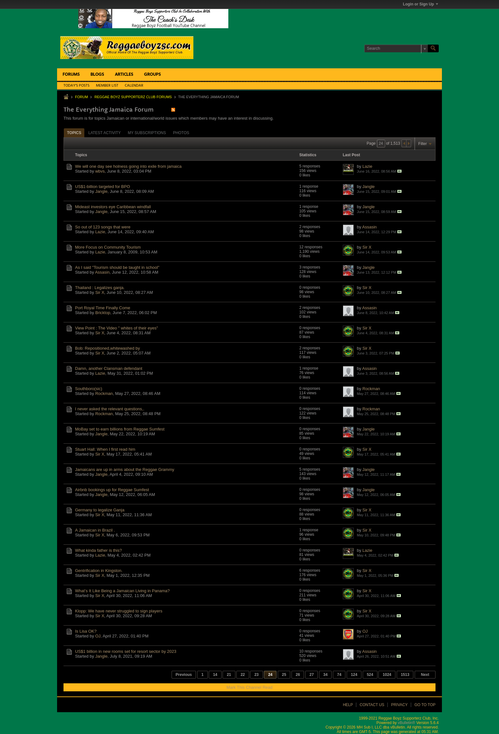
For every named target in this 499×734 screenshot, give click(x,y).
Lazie (367, 166)
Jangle (101, 191)
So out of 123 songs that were (103, 227)
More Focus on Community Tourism (108, 247)
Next (425, 674)
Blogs (97, 74)
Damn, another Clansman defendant (108, 368)
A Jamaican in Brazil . (95, 530)
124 (354, 674)
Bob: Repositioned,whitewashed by (107, 348)
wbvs (100, 171)
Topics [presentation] (74, 133)
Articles (124, 74)
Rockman (104, 393)
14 (215, 674)
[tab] (74, 132)
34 (325, 674)
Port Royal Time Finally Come (102, 307)
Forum (81, 97)
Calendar (134, 85)
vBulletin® (406, 723)
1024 (387, 674)
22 (243, 674)
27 (311, 674)
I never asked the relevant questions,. (109, 408)
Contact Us (371, 705)
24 (270, 674)
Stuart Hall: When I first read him (105, 449)
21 (229, 674)
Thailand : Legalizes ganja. (100, 287)
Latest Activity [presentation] (104, 133)
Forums (71, 74)
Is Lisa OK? (86, 631)
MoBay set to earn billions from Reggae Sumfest (120, 429)
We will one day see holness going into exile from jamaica (128, 166)
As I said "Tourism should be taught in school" (117, 267)
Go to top (425, 705)
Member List (107, 85)
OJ (98, 636)
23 (256, 674)
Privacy (399, 705)
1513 (405, 674)
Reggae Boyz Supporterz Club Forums (133, 97)
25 (284, 674)
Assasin (369, 227)
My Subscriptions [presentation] (147, 133)
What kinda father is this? (98, 550)
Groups (152, 74)
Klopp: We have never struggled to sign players (118, 611)
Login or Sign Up (420, 4)
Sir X (366, 247)
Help (348, 705)
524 (370, 674)
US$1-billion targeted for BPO (102, 186)
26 (298, 674)
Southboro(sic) (88, 388)
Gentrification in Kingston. (99, 570)
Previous (184, 674)
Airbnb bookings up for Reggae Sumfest (112, 489)
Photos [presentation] (181, 133)
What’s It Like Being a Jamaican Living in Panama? (122, 590)
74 (339, 674)
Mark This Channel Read (249, 687)
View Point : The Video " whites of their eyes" (116, 328)
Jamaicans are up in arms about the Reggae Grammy (124, 469)
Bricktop (102, 312)
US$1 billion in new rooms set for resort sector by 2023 (125, 651)
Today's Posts (76, 85)
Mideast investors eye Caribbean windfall (113, 206)
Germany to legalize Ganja (99, 510)
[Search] (396, 48)
